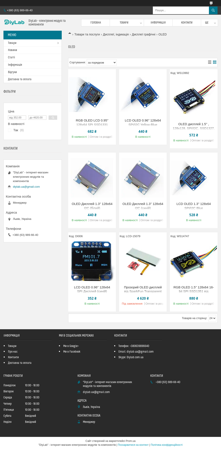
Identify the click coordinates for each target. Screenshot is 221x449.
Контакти (187, 22)
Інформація (158, 22)
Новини (12, 50)
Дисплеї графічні (143, 34)
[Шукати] (213, 10)
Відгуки (12, 72)
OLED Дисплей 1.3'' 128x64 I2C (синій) (143, 206)
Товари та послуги (87, 34)
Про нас (12, 351)
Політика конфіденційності (167, 444)
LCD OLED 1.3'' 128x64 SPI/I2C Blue (194, 206)
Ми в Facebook (72, 351)
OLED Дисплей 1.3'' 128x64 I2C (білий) (92, 206)
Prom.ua (131, 441)
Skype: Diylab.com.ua (131, 357)
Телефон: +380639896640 (133, 346)
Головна (95, 22)
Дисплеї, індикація (116, 34)
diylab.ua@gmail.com (26, 186)
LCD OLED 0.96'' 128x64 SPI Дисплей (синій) (92, 289)
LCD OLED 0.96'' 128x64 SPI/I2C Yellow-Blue (143, 122)
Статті (11, 57)
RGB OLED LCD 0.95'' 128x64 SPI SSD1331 (92, 122)
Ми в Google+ (71, 346)
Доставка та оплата (20, 79)
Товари (124, 22)
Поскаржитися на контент (133, 444)
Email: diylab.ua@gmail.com (136, 351)
